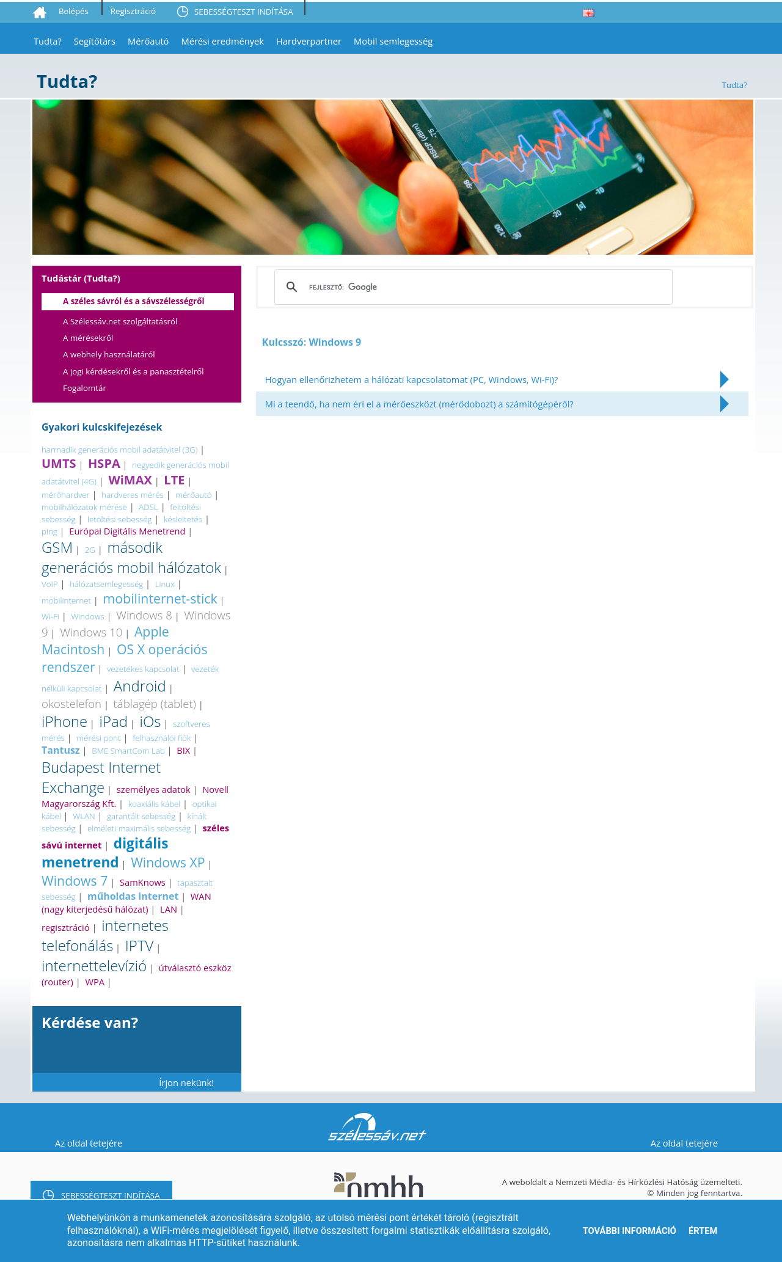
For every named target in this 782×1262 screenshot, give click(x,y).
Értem (703, 1230)
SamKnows (143, 882)
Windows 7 (75, 880)
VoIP (50, 583)
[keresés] (471, 287)
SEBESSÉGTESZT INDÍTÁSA (243, 11)
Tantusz (61, 750)
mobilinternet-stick (160, 598)
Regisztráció (133, 10)
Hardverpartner (309, 41)
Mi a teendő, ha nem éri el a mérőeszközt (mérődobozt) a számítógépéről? (419, 404)
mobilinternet (66, 600)
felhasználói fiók (162, 737)
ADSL (148, 507)
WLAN (84, 816)
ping (49, 531)
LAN (168, 909)
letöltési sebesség (119, 519)
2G (90, 549)
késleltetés (183, 519)
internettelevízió (94, 965)
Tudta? (48, 41)
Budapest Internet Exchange (101, 777)
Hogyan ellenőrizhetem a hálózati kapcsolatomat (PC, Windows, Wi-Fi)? (411, 379)
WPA (94, 982)
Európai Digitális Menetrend (127, 531)
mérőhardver (66, 494)
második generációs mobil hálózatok (131, 557)
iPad (114, 721)
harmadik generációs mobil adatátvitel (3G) (119, 449)
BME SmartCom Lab (128, 750)
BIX (183, 750)
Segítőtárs (94, 41)
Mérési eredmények (222, 41)
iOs (150, 721)
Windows (87, 616)
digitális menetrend (105, 853)
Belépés (74, 10)
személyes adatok (154, 789)
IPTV (139, 945)
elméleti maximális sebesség (139, 828)
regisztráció (66, 927)
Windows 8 (144, 614)
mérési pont (98, 737)
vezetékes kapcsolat (143, 668)
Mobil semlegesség (393, 41)
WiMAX (130, 480)
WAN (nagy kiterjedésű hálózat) (126, 902)
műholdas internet (132, 896)
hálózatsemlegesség (106, 583)
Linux (165, 583)
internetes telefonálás (105, 935)
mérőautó (193, 494)
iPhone (64, 721)
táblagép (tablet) (155, 703)
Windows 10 (91, 632)
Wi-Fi (50, 616)
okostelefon (71, 703)
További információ (629, 1230)
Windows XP (168, 862)
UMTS (59, 463)
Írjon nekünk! (186, 1082)
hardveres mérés (132, 494)
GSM (57, 547)
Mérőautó (148, 41)
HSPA (104, 463)
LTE (174, 480)
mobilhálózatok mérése (84, 507)
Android (140, 686)
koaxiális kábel (154, 803)
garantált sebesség (141, 816)
